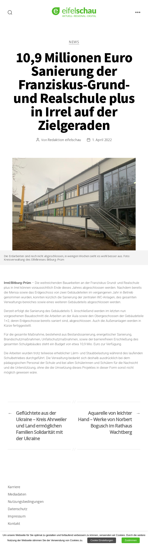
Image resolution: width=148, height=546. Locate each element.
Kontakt (14, 523)
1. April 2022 (102, 139)
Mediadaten (17, 494)
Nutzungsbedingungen (25, 501)
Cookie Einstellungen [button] (101, 540)
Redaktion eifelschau (64, 139)
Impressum (16, 516)
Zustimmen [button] (131, 540)
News (74, 42)
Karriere (14, 487)
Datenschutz (17, 508)
